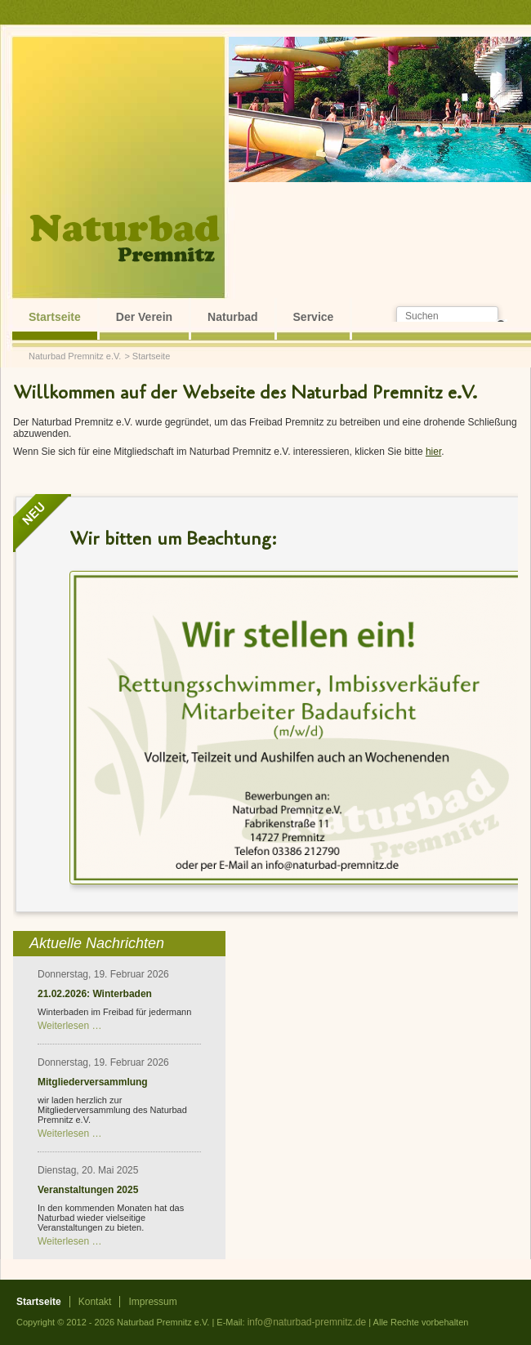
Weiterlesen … (69, 1025)
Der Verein (144, 316)
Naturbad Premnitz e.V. (75, 356)
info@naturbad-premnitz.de (307, 1322)
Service (313, 316)
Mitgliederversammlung (93, 1082)
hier (433, 451)
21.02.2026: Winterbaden (95, 994)
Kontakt (95, 1301)
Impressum (152, 1301)
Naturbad (232, 316)
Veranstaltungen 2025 (88, 1190)
